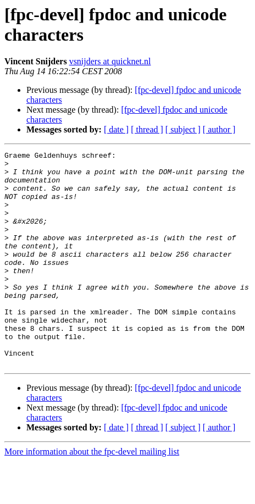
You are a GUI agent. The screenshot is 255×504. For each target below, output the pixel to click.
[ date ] (116, 129)
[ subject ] (183, 129)
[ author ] (219, 129)
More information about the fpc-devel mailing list (91, 494)
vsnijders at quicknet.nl (110, 61)
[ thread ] (147, 129)
